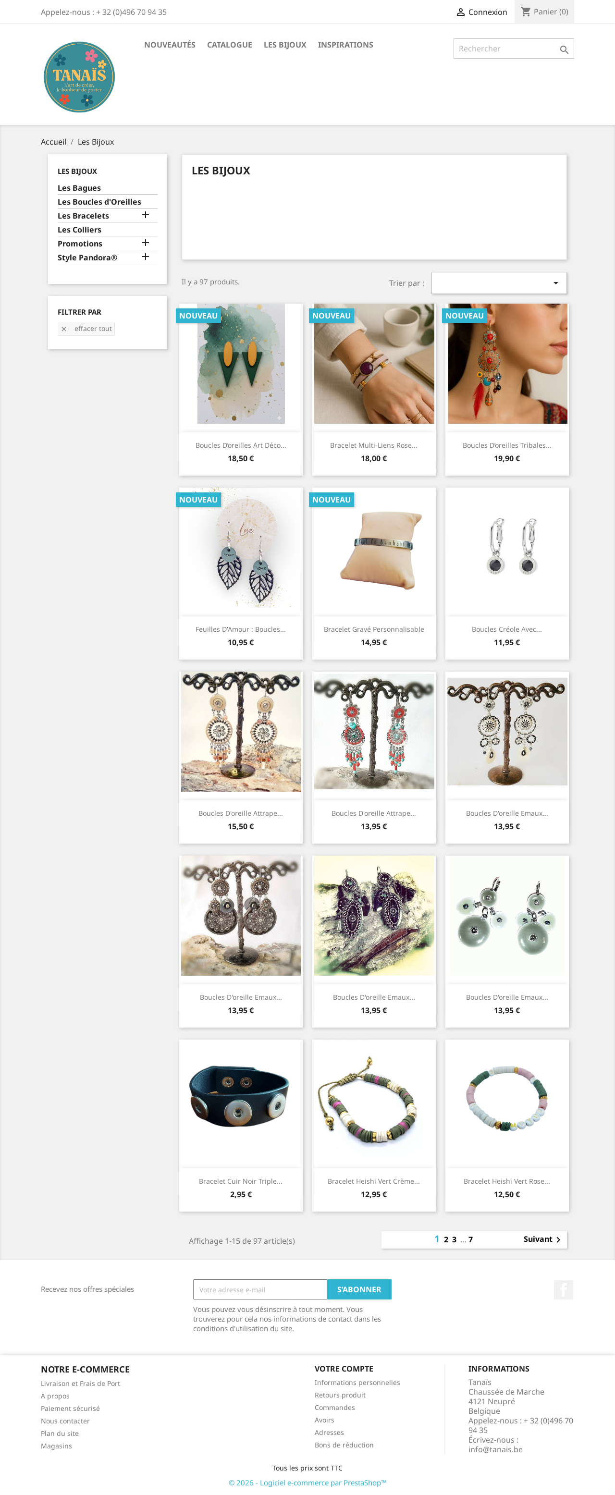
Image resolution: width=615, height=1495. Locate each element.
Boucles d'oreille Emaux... (507, 813)
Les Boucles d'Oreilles (99, 202)
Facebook (563, 1289)
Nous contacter (65, 1420)
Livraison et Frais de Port (80, 1383)
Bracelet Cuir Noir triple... (241, 1181)
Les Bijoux (285, 44)
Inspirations (345, 44)
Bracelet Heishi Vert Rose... (507, 1181)
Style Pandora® (87, 258)
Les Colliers (79, 230)
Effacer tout (86, 328)
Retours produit (340, 1394)
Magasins (56, 1445)
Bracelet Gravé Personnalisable (374, 629)
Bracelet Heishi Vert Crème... (374, 1181)
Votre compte (344, 1368)
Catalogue (229, 44)
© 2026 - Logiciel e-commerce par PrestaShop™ (308, 1482)
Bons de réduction (344, 1444)
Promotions (80, 244)
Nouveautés (170, 44)
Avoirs (324, 1419)
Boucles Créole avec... (507, 629)
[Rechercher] (514, 48)
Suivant (544, 1240)
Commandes (335, 1407)
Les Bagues (79, 188)
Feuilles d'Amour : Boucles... (241, 629)
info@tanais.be (495, 1449)
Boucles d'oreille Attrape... (240, 813)
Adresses (329, 1432)
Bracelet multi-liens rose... (374, 445)
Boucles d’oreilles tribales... (507, 445)
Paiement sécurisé (70, 1408)
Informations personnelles (357, 1382)
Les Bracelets (83, 216)
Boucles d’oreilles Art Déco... (241, 445)
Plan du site (60, 1433)
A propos (55, 1395)
